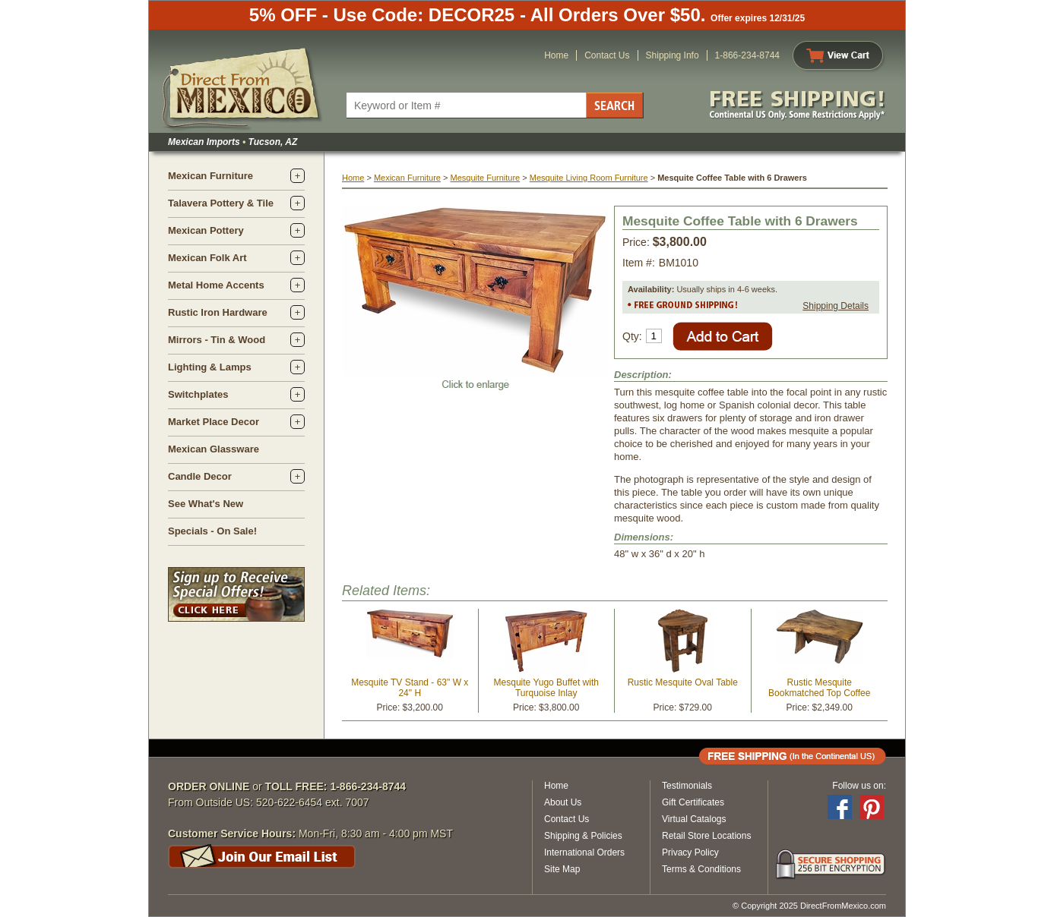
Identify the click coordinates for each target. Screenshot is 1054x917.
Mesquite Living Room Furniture (589, 177)
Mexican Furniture (210, 175)
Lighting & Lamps (210, 367)
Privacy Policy (690, 852)
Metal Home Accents (216, 285)
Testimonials (687, 785)
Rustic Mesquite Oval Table (683, 682)
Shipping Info (672, 55)
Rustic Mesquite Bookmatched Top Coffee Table (819, 693)
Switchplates (198, 394)
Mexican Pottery (206, 230)
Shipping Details (835, 306)
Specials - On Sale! (212, 531)
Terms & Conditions (701, 869)
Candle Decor (200, 476)
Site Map (562, 869)
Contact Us (606, 55)
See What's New (205, 503)
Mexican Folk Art (207, 257)
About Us (562, 802)
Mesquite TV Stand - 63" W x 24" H (409, 687)
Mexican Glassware (213, 449)
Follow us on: (859, 785)
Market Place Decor (213, 421)
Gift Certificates (693, 802)
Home (556, 55)
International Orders (584, 852)
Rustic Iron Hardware (217, 312)
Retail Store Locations (706, 835)
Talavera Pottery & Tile (221, 203)
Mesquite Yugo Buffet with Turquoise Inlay (546, 687)
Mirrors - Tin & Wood (216, 339)
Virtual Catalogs (694, 819)
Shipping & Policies (583, 835)
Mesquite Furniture (485, 177)
